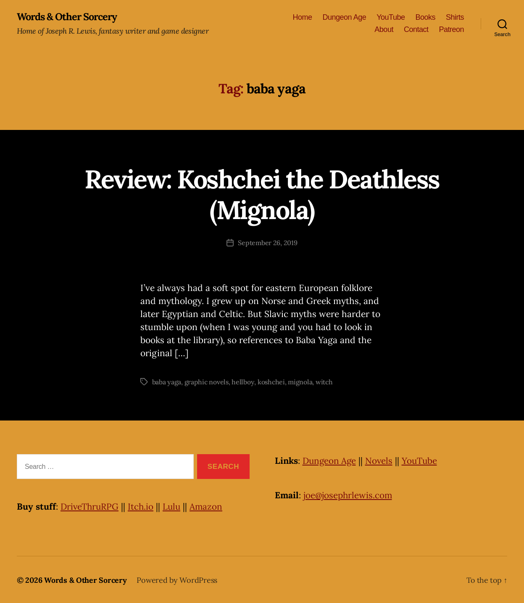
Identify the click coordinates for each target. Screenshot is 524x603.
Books (425, 17)
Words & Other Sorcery (68, 17)
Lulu (174, 506)
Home (302, 17)
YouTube (391, 17)
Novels (381, 460)
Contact (416, 30)
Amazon (209, 506)
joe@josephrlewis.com (348, 494)
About (383, 30)
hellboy (243, 381)
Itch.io (142, 506)
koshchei (271, 381)
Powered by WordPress (177, 579)
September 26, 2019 (267, 242)
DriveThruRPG (90, 506)
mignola (300, 381)
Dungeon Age (344, 17)
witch (324, 381)
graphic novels (206, 381)
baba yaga (167, 381)
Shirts (455, 17)
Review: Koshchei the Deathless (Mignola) (262, 194)
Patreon (451, 30)
